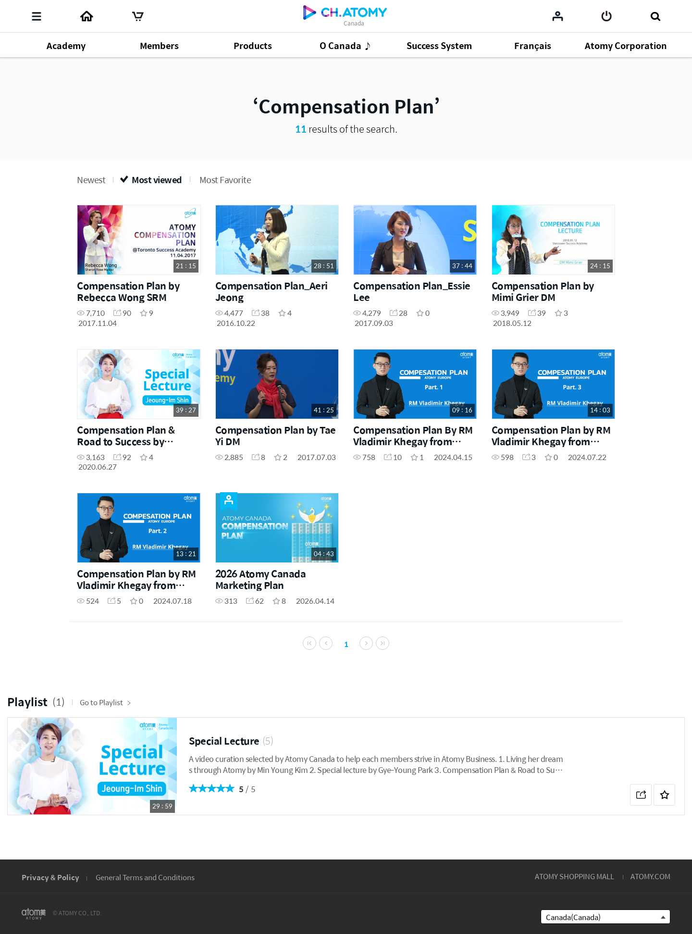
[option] (346, 781)
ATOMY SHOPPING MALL (574, 876)
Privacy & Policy (50, 877)
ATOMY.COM (650, 876)
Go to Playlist (105, 716)
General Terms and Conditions (145, 877)
